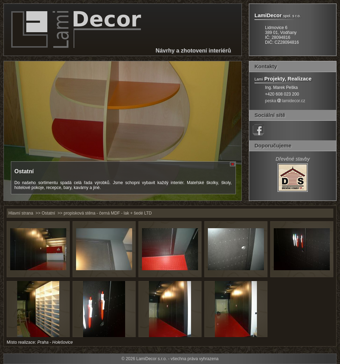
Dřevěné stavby (293, 159)
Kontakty (265, 66)
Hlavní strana (20, 213)
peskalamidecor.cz (285, 100)
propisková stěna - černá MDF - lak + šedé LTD (107, 213)
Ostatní (48, 213)
